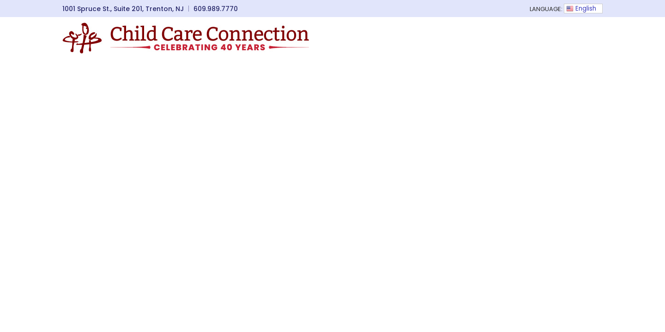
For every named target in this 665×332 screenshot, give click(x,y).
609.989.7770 (215, 8)
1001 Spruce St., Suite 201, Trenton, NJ (123, 8)
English (581, 8)
